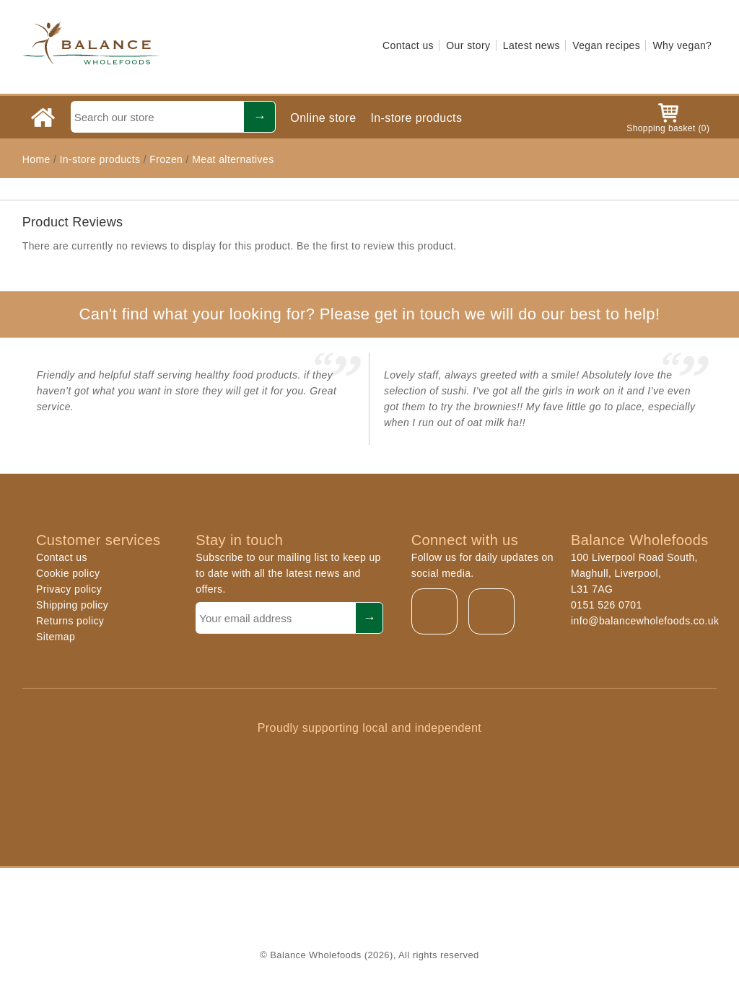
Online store (323, 118)
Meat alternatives (233, 159)
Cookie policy (68, 573)
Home (36, 159)
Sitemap (55, 636)
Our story (468, 45)
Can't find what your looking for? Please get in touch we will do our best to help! (369, 314)
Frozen (166, 159)
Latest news (531, 45)
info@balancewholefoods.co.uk (645, 621)
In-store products (416, 118)
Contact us (408, 45)
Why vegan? (682, 45)
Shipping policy (72, 605)
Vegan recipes (606, 45)
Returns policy (70, 621)
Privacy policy (69, 589)
